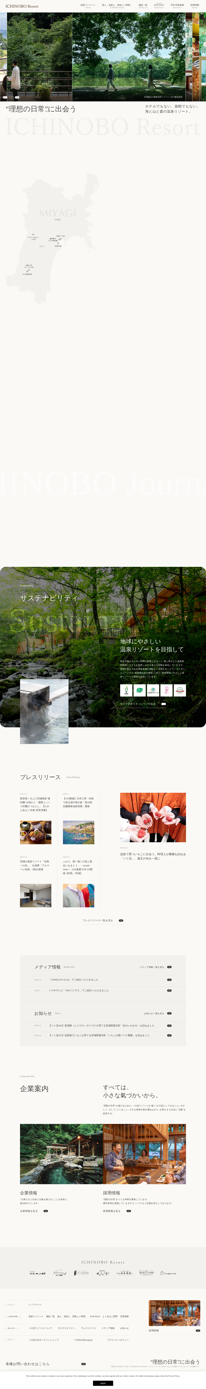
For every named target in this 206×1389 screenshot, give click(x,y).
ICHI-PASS (95, 1316)
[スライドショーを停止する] (11, 97)
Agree (103, 1383)
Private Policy (173, 1376)
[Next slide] (17, 97)
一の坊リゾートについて (40, 1328)
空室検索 (124, 1316)
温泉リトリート (36, 1316)
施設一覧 (50, 1316)
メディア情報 (108, 1328)
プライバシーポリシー (118, 1340)
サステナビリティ (66, 1328)
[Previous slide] (5, 97)
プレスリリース (88, 1328)
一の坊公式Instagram (83, 1340)
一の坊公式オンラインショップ (44, 1340)
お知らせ (124, 1328)
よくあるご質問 (110, 1316)
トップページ (35, 1305)
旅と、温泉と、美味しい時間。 (72, 1316)
